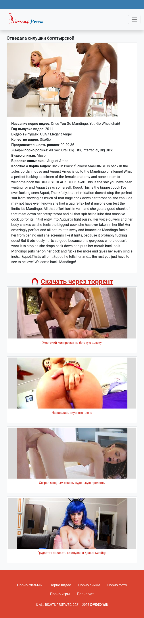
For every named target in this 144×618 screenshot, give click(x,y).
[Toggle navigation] (134, 19)
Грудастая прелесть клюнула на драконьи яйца (72, 553)
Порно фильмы (29, 585)
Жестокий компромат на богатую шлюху (72, 342)
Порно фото (117, 585)
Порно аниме (89, 585)
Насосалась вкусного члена (72, 413)
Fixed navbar (28, 20)
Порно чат (85, 594)
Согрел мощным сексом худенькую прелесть (72, 483)
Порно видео (60, 585)
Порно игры (60, 594)
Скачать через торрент (77, 281)
